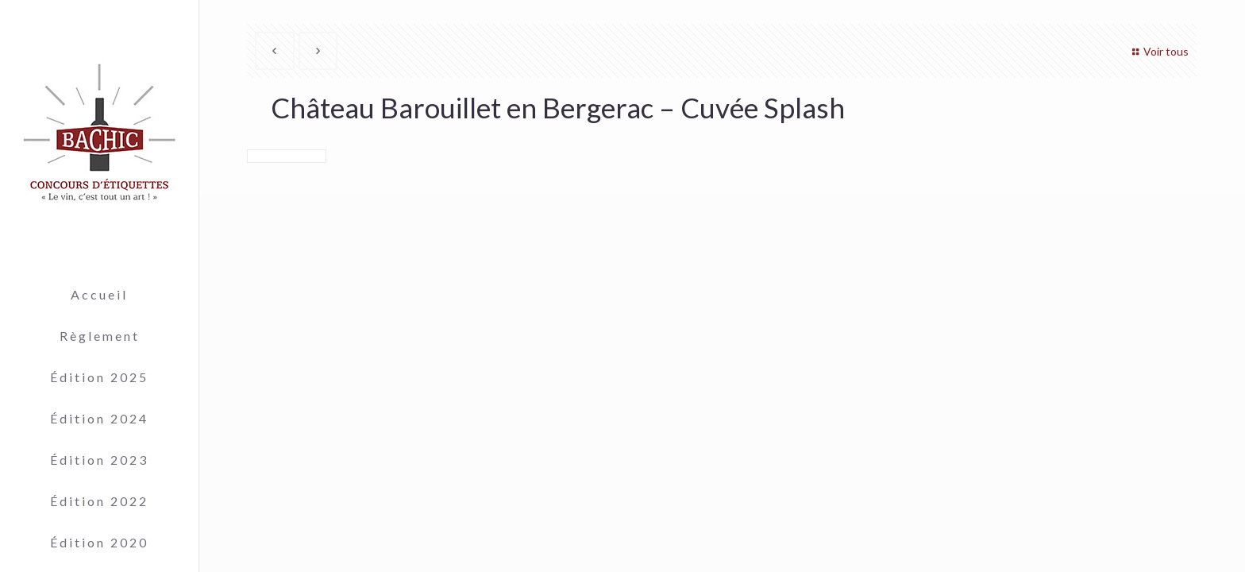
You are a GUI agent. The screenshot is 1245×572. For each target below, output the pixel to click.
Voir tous (1158, 51)
